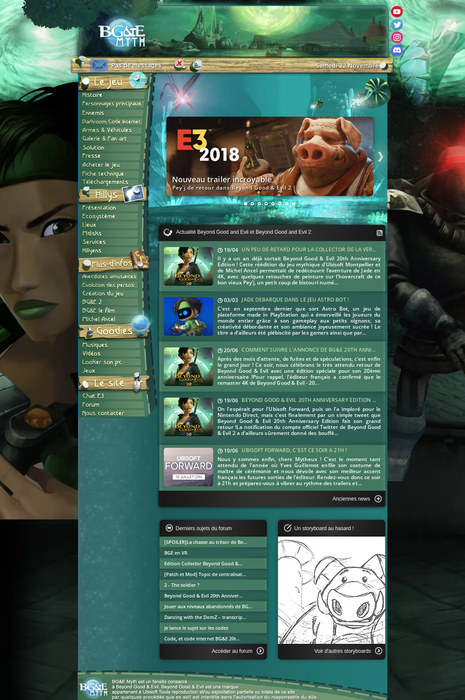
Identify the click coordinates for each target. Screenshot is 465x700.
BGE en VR (175, 552)
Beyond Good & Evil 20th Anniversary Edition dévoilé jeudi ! (327, 400)
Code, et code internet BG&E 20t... (202, 638)
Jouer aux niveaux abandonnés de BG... (208, 606)
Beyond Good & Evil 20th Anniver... (203, 595)
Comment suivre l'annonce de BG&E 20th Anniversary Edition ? (331, 349)
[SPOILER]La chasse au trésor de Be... (205, 542)
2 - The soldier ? (181, 585)
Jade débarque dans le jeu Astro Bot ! (295, 299)
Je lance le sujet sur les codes (196, 628)
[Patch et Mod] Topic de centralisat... (205, 574)
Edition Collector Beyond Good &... (203, 563)
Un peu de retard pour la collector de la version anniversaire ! (334, 249)
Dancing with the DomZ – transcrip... (205, 617)
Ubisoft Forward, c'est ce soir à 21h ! (294, 450)
